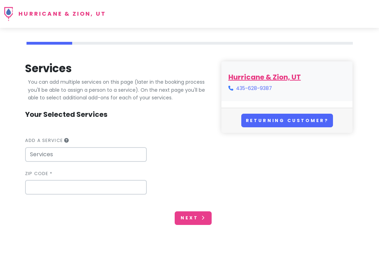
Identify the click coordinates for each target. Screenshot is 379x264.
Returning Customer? (287, 120)
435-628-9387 (254, 88)
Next (193, 218)
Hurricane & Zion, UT (62, 14)
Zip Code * (39, 173)
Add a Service (47, 140)
